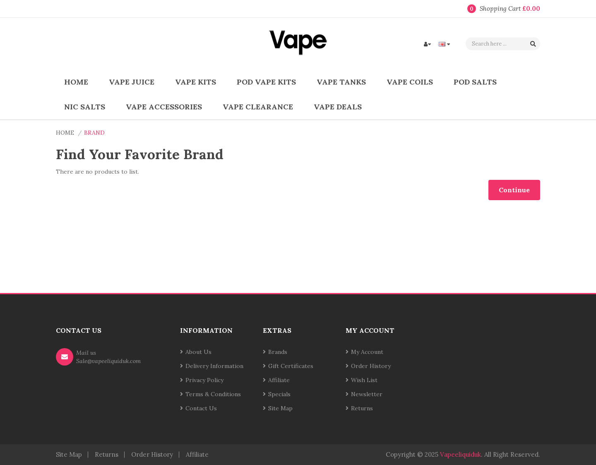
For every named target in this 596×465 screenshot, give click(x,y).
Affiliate (279, 380)
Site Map (280, 408)
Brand (94, 132)
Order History (371, 366)
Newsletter (366, 394)
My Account (367, 352)
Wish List (364, 380)
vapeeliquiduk (460, 454)
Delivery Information (214, 366)
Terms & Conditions (213, 394)
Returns (362, 408)
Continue (514, 190)
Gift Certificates (290, 366)
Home (65, 132)
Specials (279, 394)
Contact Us (201, 408)
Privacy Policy (204, 380)
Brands (277, 352)
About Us (198, 352)
